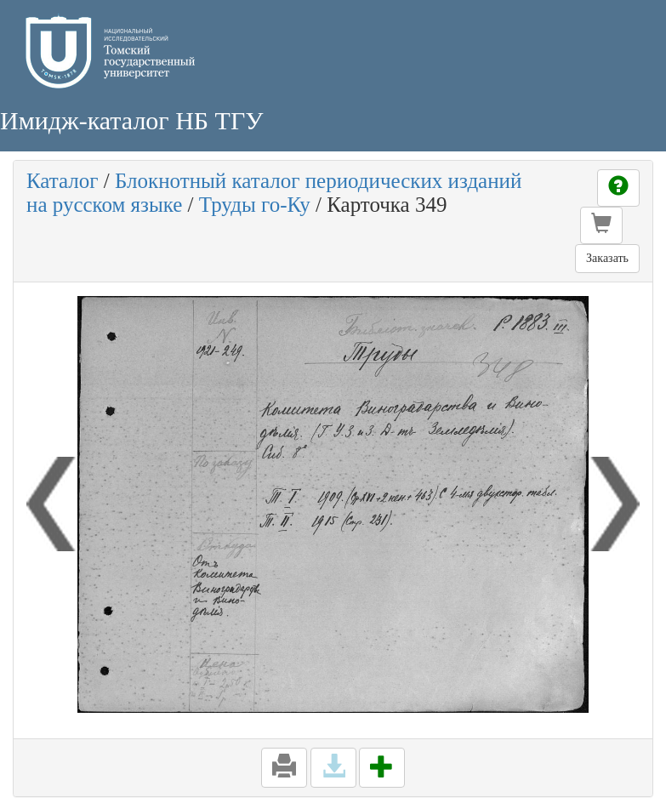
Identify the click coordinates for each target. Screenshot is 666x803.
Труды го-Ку (254, 204)
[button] (601, 225)
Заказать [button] (607, 258)
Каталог (62, 180)
